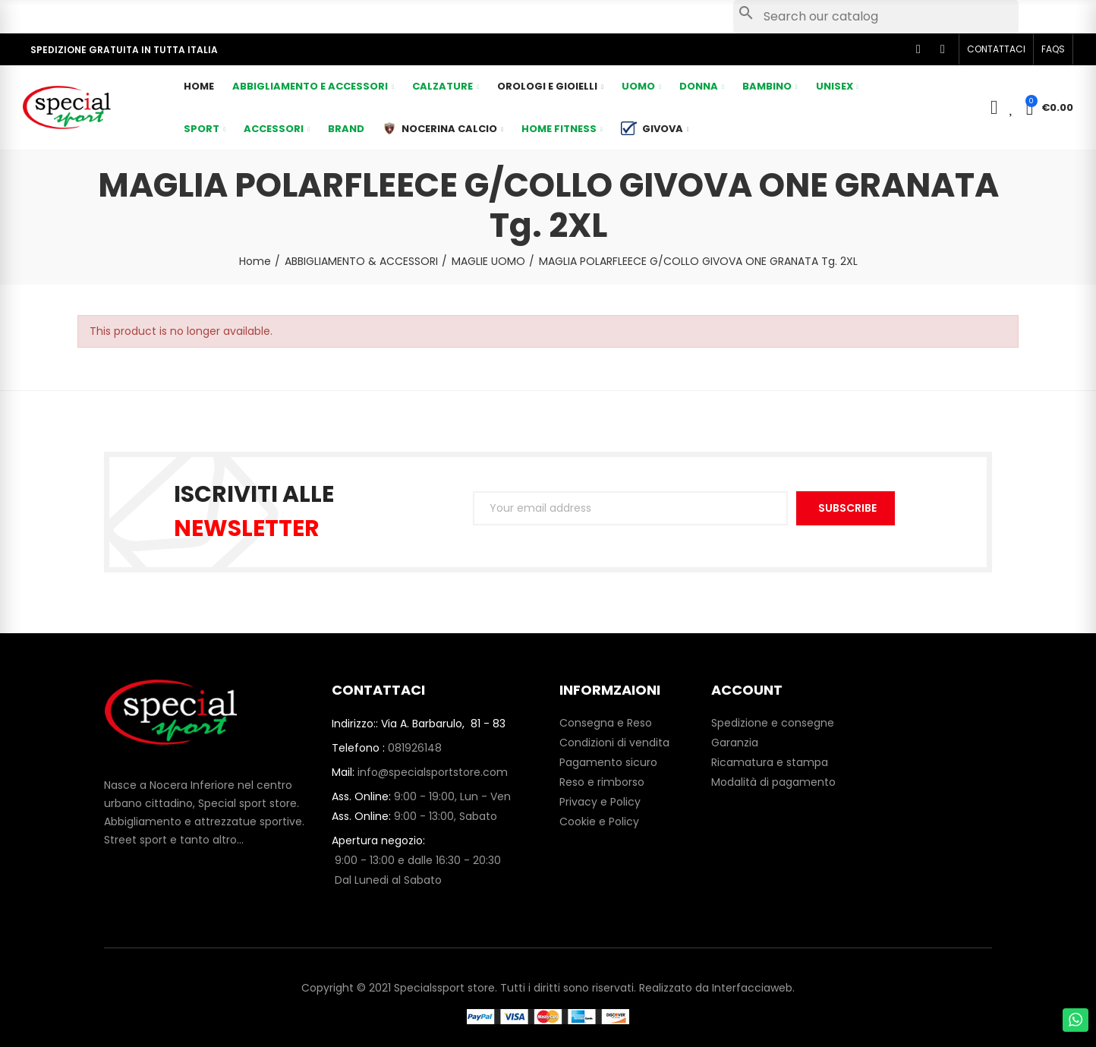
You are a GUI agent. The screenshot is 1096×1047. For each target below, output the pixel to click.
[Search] (876, 16)
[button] (996, 49)
